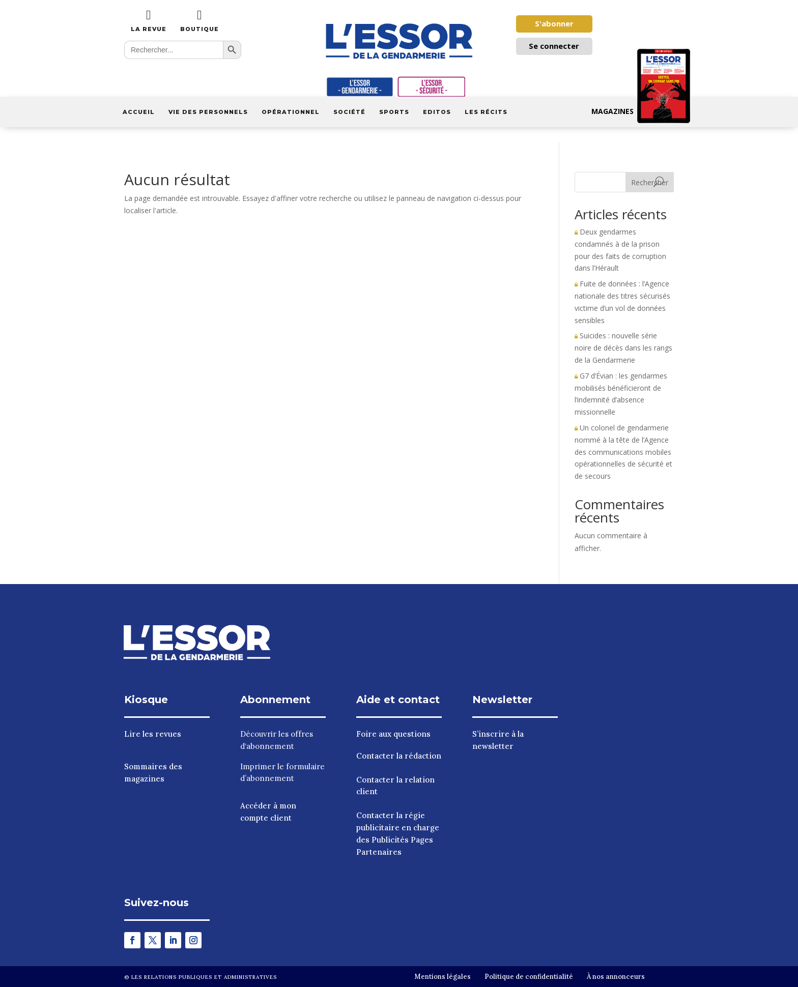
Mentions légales (442, 976)
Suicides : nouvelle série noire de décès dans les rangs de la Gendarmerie (623, 348)
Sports (394, 111)
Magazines (641, 111)
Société (349, 111)
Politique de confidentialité (528, 976)
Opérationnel (291, 111)
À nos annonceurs (616, 976)
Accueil (139, 111)
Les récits (486, 111)
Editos (437, 111)
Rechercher (649, 182)
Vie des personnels (208, 111)
